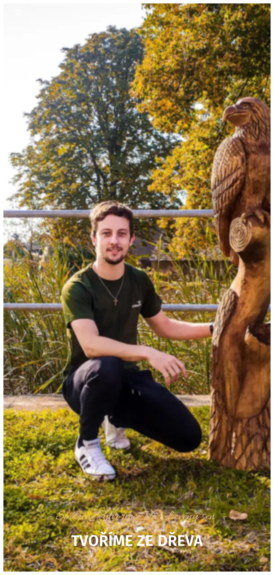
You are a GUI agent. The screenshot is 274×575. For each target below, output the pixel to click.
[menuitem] (240, 12)
